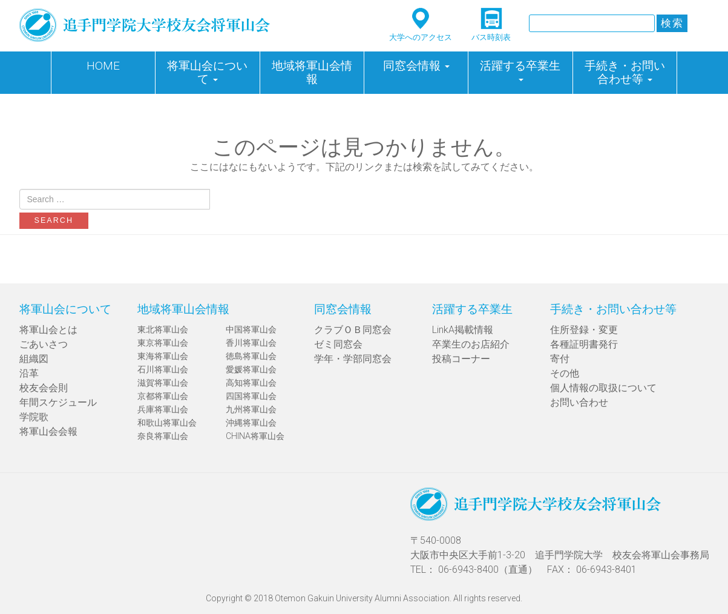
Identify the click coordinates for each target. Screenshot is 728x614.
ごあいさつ (43, 344)
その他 (564, 373)
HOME (103, 66)
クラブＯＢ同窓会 (353, 329)
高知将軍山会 (251, 383)
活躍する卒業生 (520, 70)
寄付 (559, 359)
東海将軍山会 (162, 356)
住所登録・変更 (584, 329)
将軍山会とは (48, 329)
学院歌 (33, 417)
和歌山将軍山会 (167, 422)
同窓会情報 (416, 66)
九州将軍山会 (251, 409)
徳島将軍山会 (251, 356)
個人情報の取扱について (603, 388)
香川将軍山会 (251, 343)
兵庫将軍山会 (162, 409)
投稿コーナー (461, 359)
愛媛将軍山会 (251, 369)
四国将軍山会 (251, 396)
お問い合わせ (579, 402)
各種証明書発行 (584, 344)
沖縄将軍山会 (251, 422)
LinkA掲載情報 (462, 329)
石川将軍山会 (162, 369)
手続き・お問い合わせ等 (625, 72)
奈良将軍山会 (162, 436)
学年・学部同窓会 (353, 359)
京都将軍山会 (162, 396)
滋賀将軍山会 (162, 383)
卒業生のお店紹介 (471, 344)
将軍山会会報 (48, 431)
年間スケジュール (58, 402)
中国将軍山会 (251, 329)
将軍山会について (207, 72)
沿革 (29, 373)
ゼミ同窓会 (338, 344)
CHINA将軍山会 (255, 436)
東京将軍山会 (162, 343)
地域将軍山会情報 (312, 72)
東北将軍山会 (162, 329)
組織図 (33, 359)
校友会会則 (43, 388)
